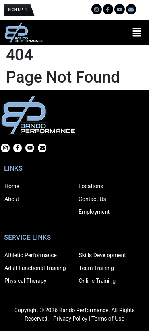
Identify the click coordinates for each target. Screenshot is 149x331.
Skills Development (102, 255)
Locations (91, 186)
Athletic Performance (30, 255)
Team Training (96, 268)
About (11, 199)
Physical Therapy (25, 281)
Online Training (97, 281)
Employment (94, 212)
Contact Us (92, 199)
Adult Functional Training (35, 268)
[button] (137, 32)
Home (11, 186)
